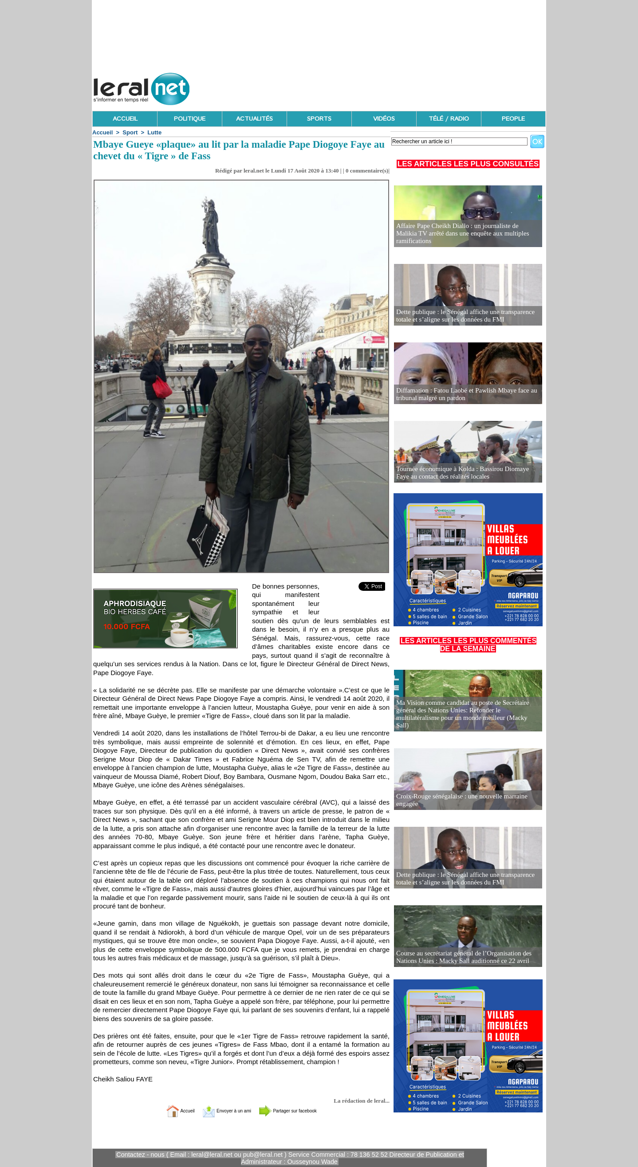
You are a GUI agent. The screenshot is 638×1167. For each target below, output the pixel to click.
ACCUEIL (125, 118)
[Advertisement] (384, 86)
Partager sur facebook (300, 1110)
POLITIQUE (189, 118)
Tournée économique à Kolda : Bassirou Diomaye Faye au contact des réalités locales (465, 473)
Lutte (154, 132)
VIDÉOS (384, 118)
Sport (130, 132)
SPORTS (319, 118)
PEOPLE (513, 118)
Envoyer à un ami (219, 1110)
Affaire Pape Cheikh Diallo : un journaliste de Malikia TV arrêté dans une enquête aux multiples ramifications (465, 237)
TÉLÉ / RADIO (449, 118)
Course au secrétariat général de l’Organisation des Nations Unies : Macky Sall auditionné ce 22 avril (459, 957)
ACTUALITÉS (254, 118)
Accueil (102, 132)
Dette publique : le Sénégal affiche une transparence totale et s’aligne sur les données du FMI (461, 316)
